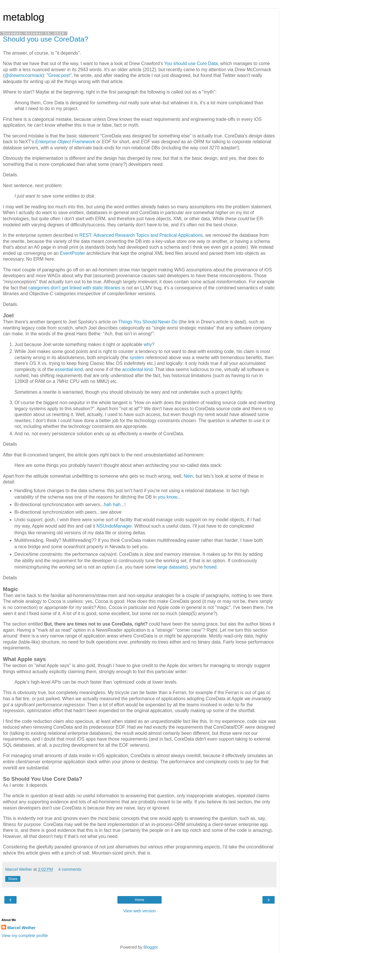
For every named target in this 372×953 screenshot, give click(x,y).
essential (64, 369)
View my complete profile (24, 935)
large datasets (171, 567)
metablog (23, 17)
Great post (59, 75)
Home (139, 900)
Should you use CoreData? (45, 39)
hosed (210, 567)
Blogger (151, 947)
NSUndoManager (114, 526)
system (137, 357)
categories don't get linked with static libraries (74, 287)
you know (167, 497)
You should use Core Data (191, 63)
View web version (139, 911)
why (148, 344)
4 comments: (70, 869)
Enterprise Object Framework (65, 141)
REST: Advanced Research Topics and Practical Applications (141, 235)
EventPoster (72, 253)
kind (78, 369)
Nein (188, 476)
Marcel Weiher (21, 927)
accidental (132, 369)
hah (108, 504)
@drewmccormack (23, 75)
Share (12, 879)
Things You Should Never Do (147, 321)
